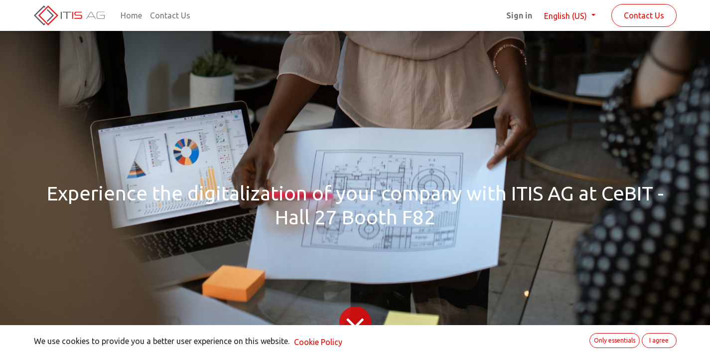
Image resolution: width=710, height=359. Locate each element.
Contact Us (644, 15)
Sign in (519, 15)
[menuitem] (131, 15)
